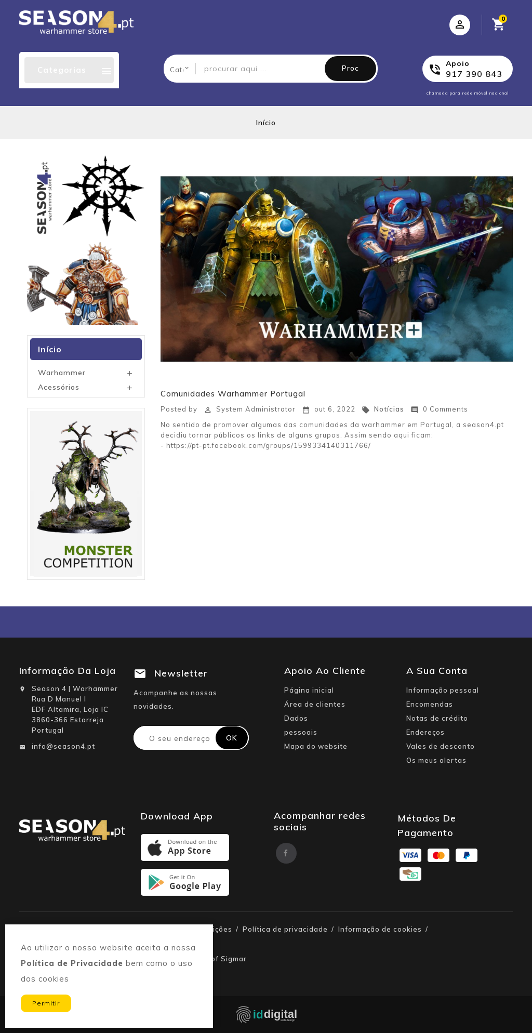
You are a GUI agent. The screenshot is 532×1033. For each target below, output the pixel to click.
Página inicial (309, 690)
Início (50, 349)
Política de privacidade (285, 929)
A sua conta (437, 671)
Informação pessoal (442, 690)
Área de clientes (314, 704)
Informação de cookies (380, 929)
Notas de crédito (437, 718)
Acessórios (58, 387)
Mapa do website (316, 746)
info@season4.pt (63, 746)
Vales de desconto (440, 746)
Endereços (425, 732)
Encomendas (429, 704)
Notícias (383, 409)
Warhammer (62, 372)
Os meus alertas (436, 760)
